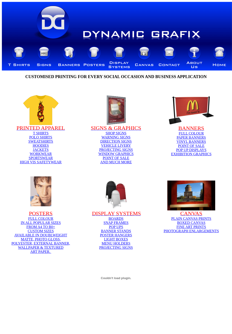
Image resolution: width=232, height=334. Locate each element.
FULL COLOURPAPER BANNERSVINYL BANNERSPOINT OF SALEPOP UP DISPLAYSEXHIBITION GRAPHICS (191, 143)
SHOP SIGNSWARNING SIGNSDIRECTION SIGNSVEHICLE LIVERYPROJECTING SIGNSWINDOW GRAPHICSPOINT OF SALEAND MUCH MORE (115, 147)
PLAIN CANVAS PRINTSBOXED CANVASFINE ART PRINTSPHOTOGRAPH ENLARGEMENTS (191, 225)
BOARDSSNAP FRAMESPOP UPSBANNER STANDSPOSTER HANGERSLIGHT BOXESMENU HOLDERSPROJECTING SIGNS (116, 233)
